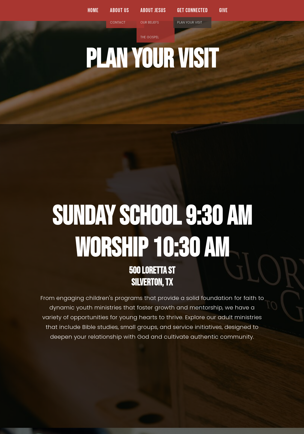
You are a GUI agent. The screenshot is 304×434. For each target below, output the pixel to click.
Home (93, 10)
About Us (119, 10)
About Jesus (153, 10)
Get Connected (192, 10)
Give (223, 10)
